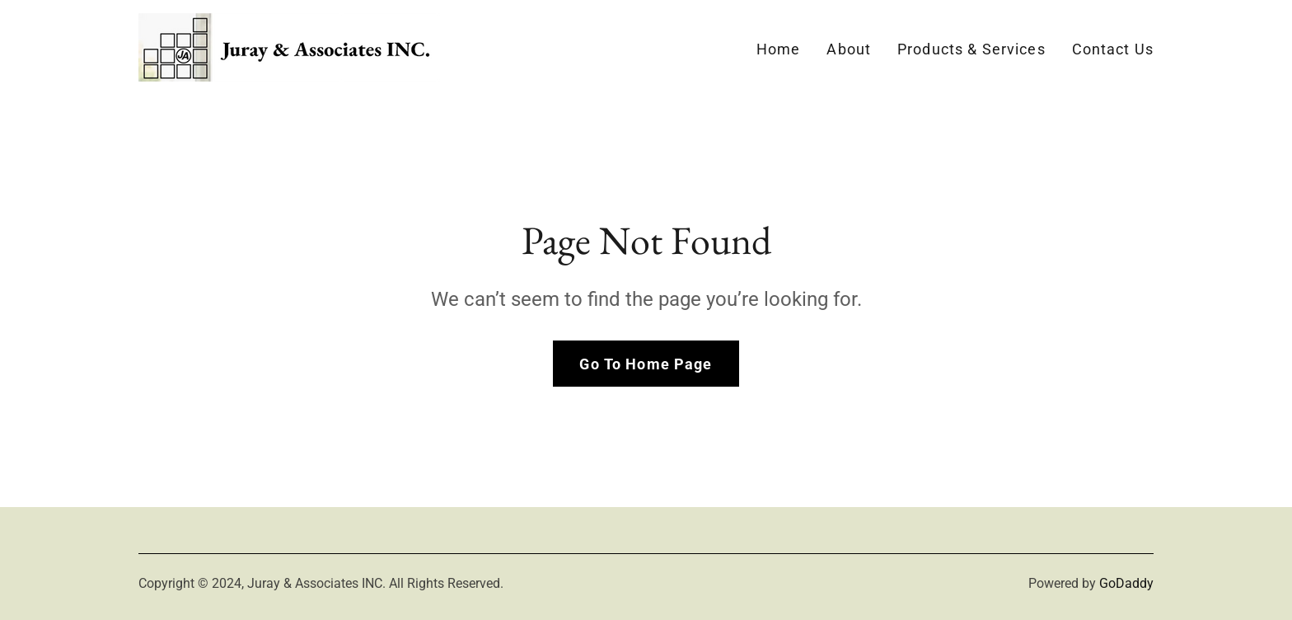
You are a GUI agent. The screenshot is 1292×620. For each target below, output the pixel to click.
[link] (289, 45)
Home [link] (778, 49)
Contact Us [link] (1113, 49)
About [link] (848, 49)
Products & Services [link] (971, 49)
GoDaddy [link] (1126, 583)
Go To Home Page (645, 364)
